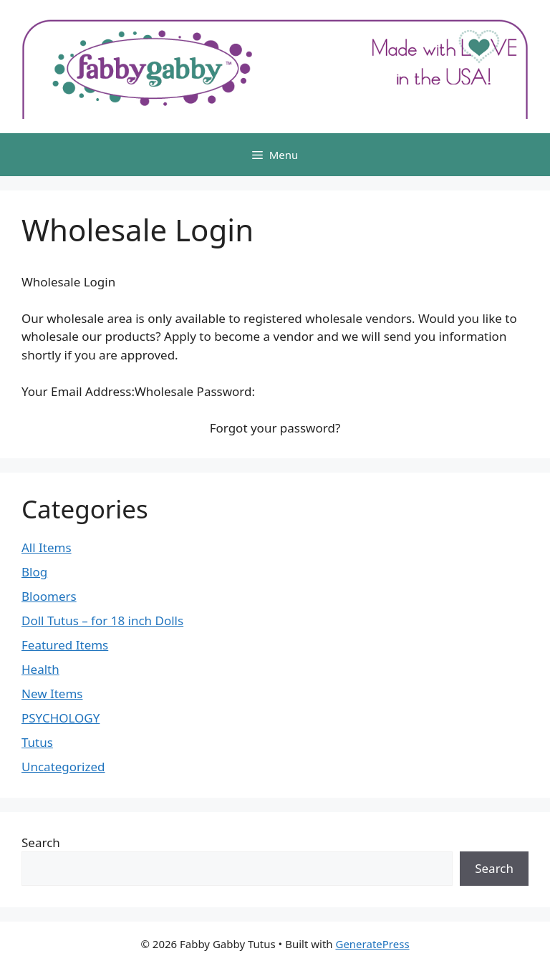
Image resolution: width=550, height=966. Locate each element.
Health (40, 669)
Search (40, 842)
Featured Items (64, 645)
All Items (46, 547)
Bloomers (49, 596)
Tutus (37, 742)
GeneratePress (372, 944)
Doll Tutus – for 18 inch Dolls (102, 620)
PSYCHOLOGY (60, 718)
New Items (51, 693)
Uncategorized (63, 766)
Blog (34, 572)
